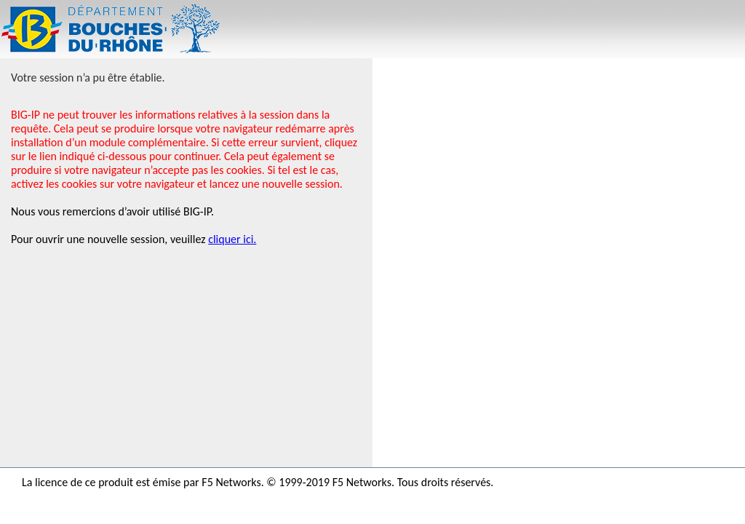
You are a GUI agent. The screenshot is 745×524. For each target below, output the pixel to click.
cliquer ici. (232, 239)
